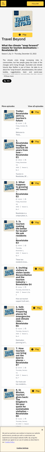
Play (22, 35)
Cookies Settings (22, 449)
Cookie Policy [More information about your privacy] (9, 443)
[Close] (42, 430)
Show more (9, 76)
